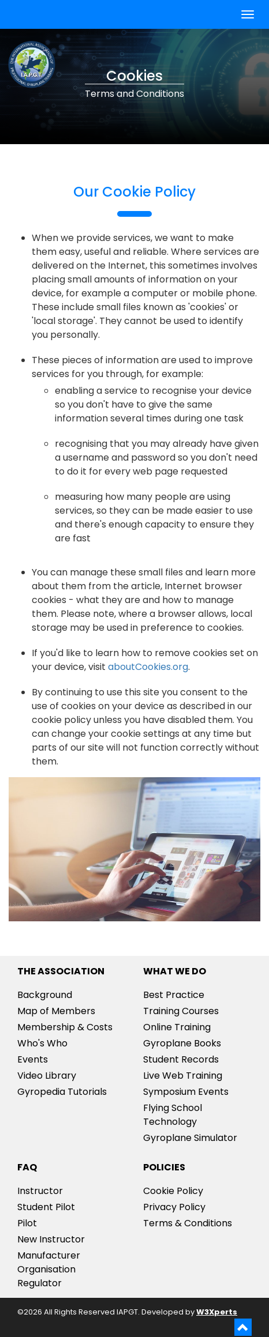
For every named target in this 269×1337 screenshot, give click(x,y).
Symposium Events (186, 1091)
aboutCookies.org (148, 666)
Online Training (177, 1027)
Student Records (181, 1059)
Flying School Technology (172, 1114)
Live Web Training (182, 1075)
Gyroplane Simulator (190, 1137)
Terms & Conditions (187, 1223)
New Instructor (51, 1239)
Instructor (40, 1190)
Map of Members (56, 1011)
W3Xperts (216, 1311)
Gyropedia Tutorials (62, 1091)
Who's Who (42, 1043)
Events (32, 1059)
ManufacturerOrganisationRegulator (48, 1269)
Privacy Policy (174, 1207)
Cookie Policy (173, 1190)
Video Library (46, 1075)
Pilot (27, 1223)
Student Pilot (46, 1207)
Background (44, 994)
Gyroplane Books (182, 1043)
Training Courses (181, 1011)
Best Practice (173, 994)
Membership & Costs (65, 1027)
